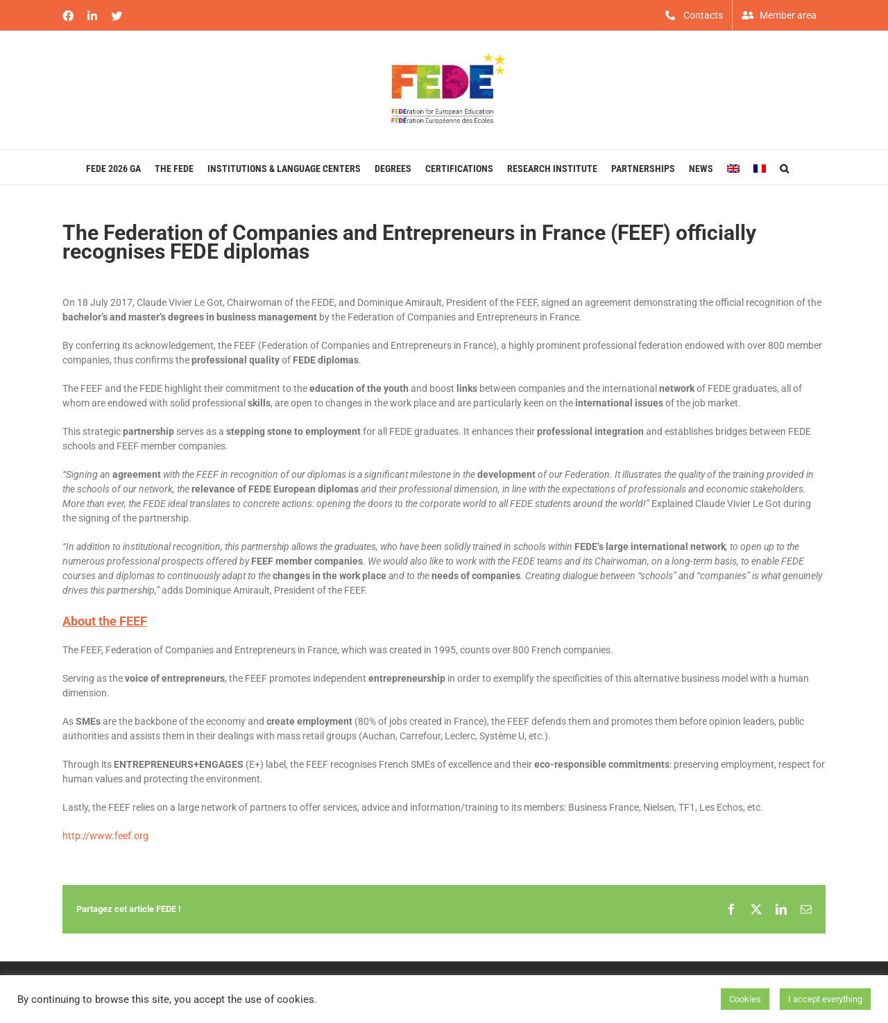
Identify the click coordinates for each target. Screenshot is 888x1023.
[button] (784, 167)
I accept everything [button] (825, 999)
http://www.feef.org (105, 835)
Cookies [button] (745, 999)
